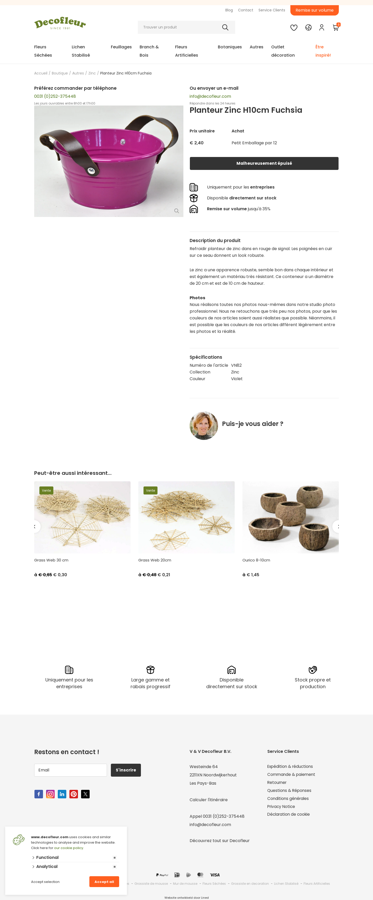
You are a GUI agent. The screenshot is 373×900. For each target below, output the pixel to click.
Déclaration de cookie (289, 816)
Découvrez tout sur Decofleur (220, 841)
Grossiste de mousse (151, 883)
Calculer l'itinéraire (209, 800)
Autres (256, 47)
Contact (245, 10)
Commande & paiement (292, 775)
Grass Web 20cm (154, 560)
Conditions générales (288, 800)
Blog (229, 10)
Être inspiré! (323, 51)
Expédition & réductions (291, 767)
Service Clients (272, 10)
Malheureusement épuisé (264, 163)
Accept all (104, 881)
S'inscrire (126, 770)
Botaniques (230, 47)
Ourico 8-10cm (256, 560)
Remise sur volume (315, 10)
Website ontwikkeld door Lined (186, 898)
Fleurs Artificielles (186, 51)
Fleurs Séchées (43, 51)
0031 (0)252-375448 (55, 96)
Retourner (277, 783)
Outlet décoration (283, 51)
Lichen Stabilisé (81, 51)
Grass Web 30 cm (51, 560)
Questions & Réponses (290, 791)
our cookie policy (68, 847)
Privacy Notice (282, 808)
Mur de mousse (185, 883)
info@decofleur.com (210, 96)
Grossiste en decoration (250, 883)
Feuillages (121, 47)
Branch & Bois (149, 51)
